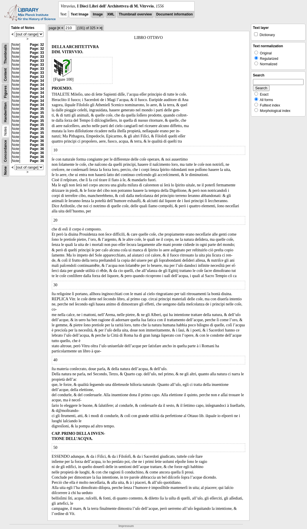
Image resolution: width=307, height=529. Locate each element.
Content (5, 74)
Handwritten (5, 112)
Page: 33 (37, 53)
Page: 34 (37, 81)
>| (100, 28)
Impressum (126, 526)
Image (98, 14)
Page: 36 (37, 137)
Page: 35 (37, 109)
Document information (174, 14)
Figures (5, 92)
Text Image (79, 14)
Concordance (5, 151)
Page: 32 (37, 45)
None (5, 170)
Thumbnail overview (135, 14)
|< (59, 28)
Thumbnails (5, 54)
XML (110, 14)
